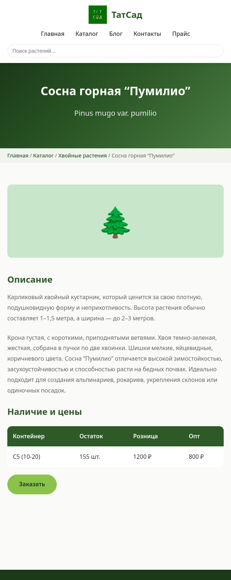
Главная (52, 34)
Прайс (181, 34)
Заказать (32, 484)
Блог (115, 34)
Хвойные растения (82, 155)
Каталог (86, 34)
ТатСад (115, 14)
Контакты (147, 34)
